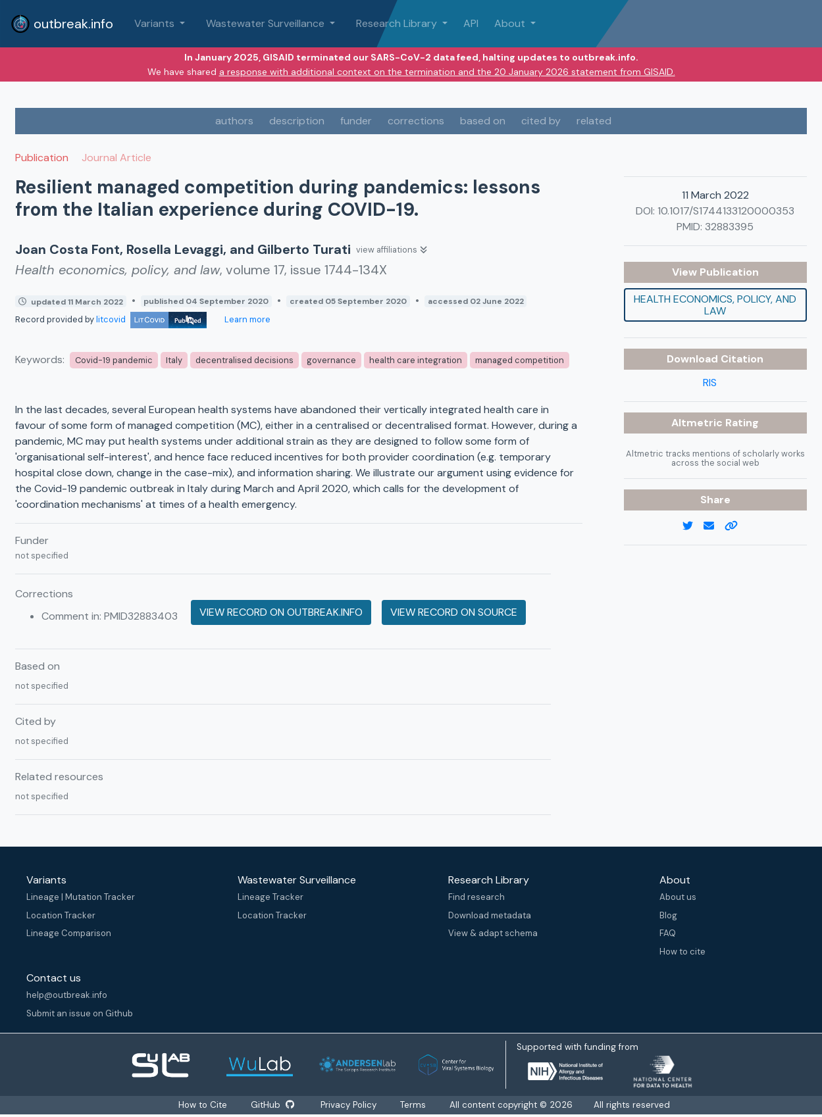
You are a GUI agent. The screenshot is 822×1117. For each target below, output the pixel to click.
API (470, 23)
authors (234, 121)
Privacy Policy (349, 1104)
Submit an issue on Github (79, 1013)
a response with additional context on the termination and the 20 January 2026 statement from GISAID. (447, 72)
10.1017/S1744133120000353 (725, 211)
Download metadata (489, 915)
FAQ (667, 933)
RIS (710, 382)
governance (331, 360)
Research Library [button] (398, 23)
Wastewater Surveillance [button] (266, 23)
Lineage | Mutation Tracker (80, 897)
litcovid (151, 319)
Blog (668, 915)
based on (482, 121)
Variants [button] (155, 23)
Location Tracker (60, 915)
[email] (714, 526)
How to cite (682, 951)
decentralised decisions (244, 360)
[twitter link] (693, 526)
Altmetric (698, 423)
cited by (541, 121)
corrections (416, 121)
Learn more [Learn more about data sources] (246, 319)
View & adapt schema (493, 933)
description (296, 121)
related (594, 121)
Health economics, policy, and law (715, 305)
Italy (174, 360)
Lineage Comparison (68, 933)
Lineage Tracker (270, 897)
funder (356, 121)
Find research (476, 897)
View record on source (453, 612)
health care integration (415, 360)
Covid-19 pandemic (114, 360)
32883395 (729, 227)
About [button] (511, 23)
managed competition (519, 360)
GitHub (272, 1104)
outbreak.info (62, 24)
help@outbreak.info (66, 995)
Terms (413, 1104)
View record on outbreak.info (281, 612)
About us (677, 897)
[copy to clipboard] (736, 526)
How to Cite (203, 1104)
